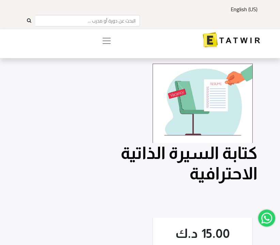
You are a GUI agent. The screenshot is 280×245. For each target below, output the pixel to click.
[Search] (28, 21)
